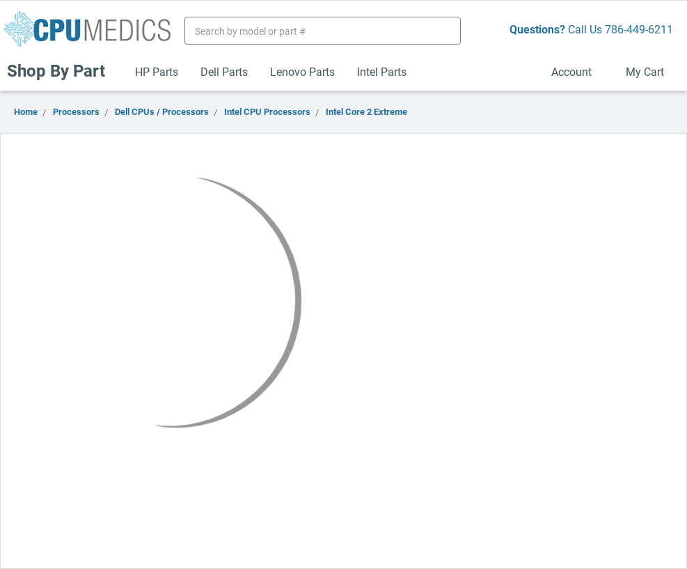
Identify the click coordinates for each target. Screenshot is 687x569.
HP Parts (156, 71)
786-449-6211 (639, 29)
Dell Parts (224, 71)
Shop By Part (62, 70)
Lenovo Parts (302, 71)
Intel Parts (381, 71)
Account (577, 71)
